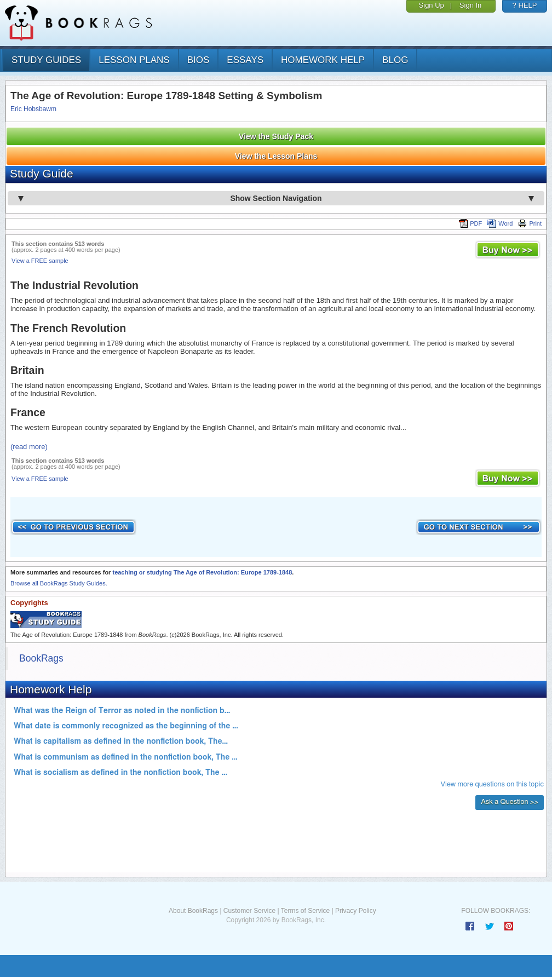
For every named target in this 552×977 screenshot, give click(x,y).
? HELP (525, 5)
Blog (395, 60)
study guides (46, 60)
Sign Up (431, 5)
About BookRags (193, 911)
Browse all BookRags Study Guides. (58, 583)
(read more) (29, 446)
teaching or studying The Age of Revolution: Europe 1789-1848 (202, 572)
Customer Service (249, 911)
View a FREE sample (40, 260)
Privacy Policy (355, 911)
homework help (323, 60)
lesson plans (134, 60)
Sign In (470, 5)
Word (500, 223)
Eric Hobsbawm (33, 109)
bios (198, 60)
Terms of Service (305, 911)
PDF (470, 223)
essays (245, 60)
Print (530, 223)
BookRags (41, 658)
